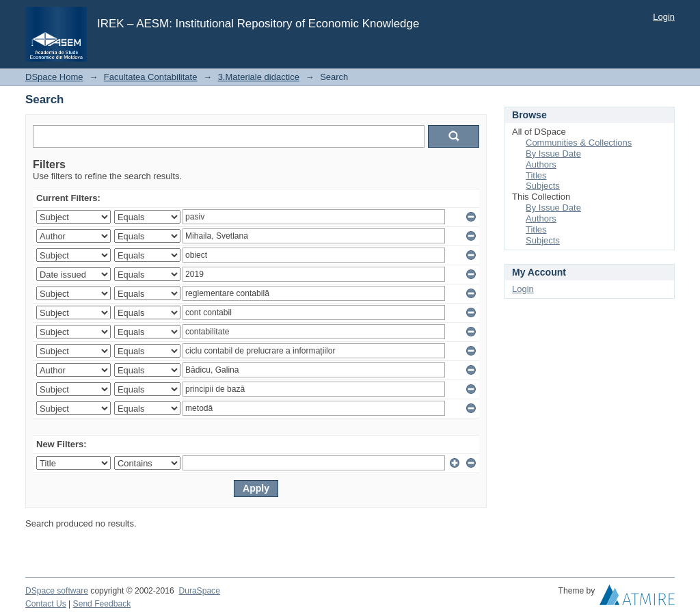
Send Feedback (102, 604)
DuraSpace (198, 591)
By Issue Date (553, 153)
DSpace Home (54, 77)
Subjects (543, 186)
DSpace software (56, 591)
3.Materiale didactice (258, 77)
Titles (536, 175)
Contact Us (45, 604)
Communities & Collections (579, 142)
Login (664, 17)
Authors (541, 164)
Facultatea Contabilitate (151, 77)
